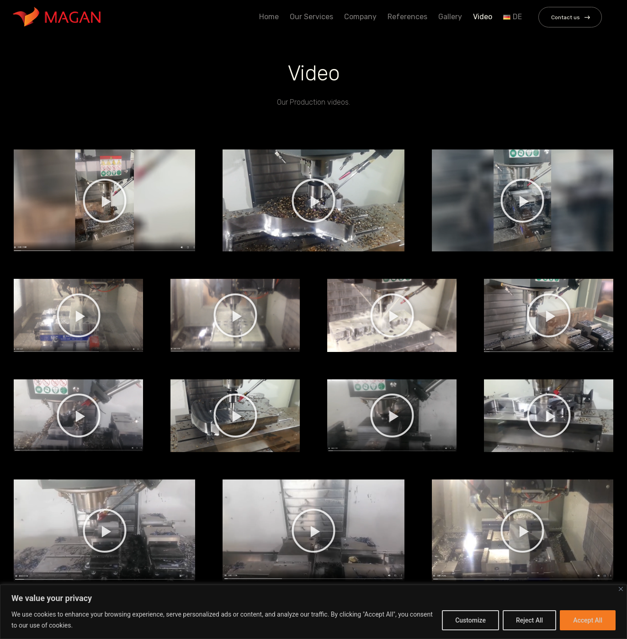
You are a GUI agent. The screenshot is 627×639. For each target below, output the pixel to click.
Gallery (449, 16)
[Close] (621, 589)
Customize (470, 620)
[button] (105, 201)
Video (481, 16)
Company (359, 16)
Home (267, 16)
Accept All (587, 620)
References (406, 16)
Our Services (310, 16)
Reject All (529, 620)
